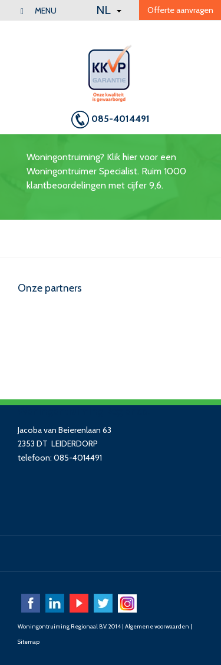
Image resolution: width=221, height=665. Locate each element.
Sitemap (28, 642)
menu (39, 10)
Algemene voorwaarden (157, 626)
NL (108, 10)
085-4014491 (110, 119)
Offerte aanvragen (180, 10)
